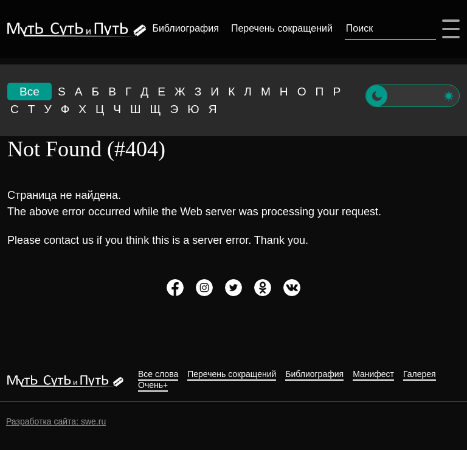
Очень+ (153, 385)
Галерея (419, 374)
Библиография (183, 28)
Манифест (373, 374)
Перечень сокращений (279, 28)
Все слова (158, 374)
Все (29, 92)
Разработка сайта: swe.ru (56, 421)
